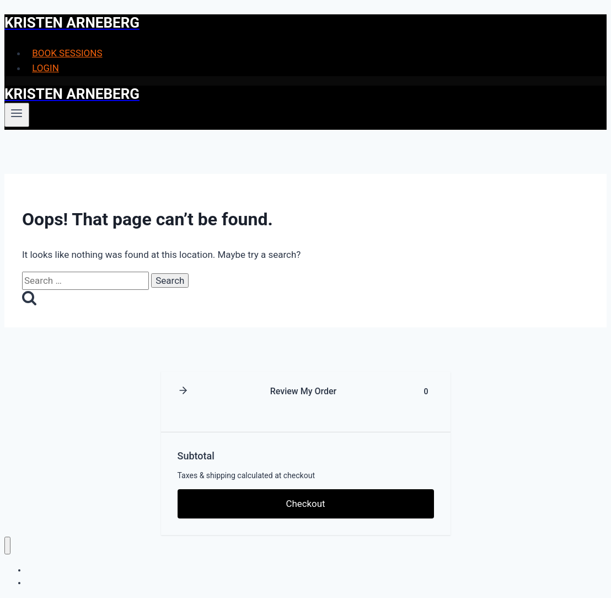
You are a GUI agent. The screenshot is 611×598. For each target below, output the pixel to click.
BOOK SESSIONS (67, 53)
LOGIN (45, 67)
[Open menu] (16, 115)
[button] (183, 391)
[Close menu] (7, 546)
